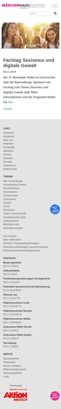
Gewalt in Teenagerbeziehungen (21, 243)
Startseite (8, 132)
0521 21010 (10, 274)
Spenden (8, 158)
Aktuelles (8, 150)
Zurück (7, 109)
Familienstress (11, 188)
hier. (11, 102)
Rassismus (9, 209)
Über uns (8, 140)
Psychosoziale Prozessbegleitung (21, 250)
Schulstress (9, 199)
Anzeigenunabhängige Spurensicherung (25, 246)
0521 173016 (11, 266)
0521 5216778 (11, 298)
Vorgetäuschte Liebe (14, 217)
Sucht (6, 206)
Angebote (8, 136)
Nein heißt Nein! (12, 239)
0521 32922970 (12, 314)
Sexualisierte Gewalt (14, 184)
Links (6, 376)
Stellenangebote (12, 372)
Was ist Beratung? (13, 181)
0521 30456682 (12, 322)
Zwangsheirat (10, 220)
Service (7, 154)
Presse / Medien (12, 365)
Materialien (9, 362)
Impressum (9, 165)
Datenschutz (10, 168)
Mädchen (8, 143)
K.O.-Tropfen (10, 236)
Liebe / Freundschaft (14, 213)
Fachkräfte (9, 147)
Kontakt (7, 161)
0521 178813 (11, 330)
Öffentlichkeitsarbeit (14, 369)
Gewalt (7, 202)
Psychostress (10, 191)
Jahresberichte (11, 358)
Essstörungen (10, 195)
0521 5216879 (11, 282)
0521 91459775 (12, 306)
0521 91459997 (12, 290)
